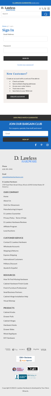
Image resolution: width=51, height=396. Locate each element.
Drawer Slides (9, 329)
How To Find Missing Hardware (16, 279)
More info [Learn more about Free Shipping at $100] (26, 3)
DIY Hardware (9, 338)
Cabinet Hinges (10, 321)
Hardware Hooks (10, 325)
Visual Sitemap (9, 301)
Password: (7, 46)
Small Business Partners (13, 292)
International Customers (13, 259)
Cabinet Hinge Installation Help (16, 296)
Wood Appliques (10, 334)
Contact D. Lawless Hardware (15, 242)
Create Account (17, 97)
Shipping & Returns (11, 251)
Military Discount (10, 263)
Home (6, 196)
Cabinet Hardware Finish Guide (16, 283)
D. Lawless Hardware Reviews (15, 222)
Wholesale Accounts (11, 246)
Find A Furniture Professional (15, 288)
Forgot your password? (25, 65)
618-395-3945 (7, 169)
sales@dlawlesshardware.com (12, 177)
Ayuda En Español (10, 268)
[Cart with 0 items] (45, 8)
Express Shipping (10, 255)
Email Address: (9, 34)
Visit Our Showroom (11, 205)
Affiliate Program (10, 226)
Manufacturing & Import (13, 209)
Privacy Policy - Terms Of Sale (15, 218)
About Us (7, 201)
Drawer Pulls (9, 316)
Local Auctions (9, 231)
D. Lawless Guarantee (12, 213)
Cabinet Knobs (9, 312)
